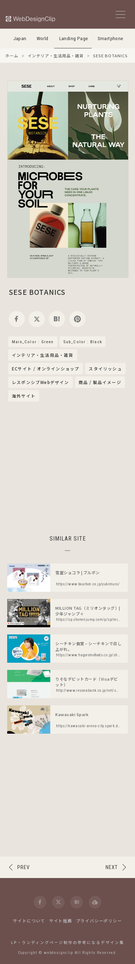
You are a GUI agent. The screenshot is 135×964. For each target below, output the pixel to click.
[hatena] (57, 319)
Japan (20, 38)
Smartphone (111, 38)
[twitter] (37, 319)
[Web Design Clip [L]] (31, 19)
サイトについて (29, 921)
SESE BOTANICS (37, 292)
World (42, 38)
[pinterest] (77, 319)
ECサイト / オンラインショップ (45, 368)
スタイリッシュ (105, 368)
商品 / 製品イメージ (100, 382)
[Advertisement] (67, 467)
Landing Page (73, 38)
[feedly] (95, 902)
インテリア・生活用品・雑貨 (43, 355)
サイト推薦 (60, 921)
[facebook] (17, 319)
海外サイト (24, 396)
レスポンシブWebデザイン (40, 382)
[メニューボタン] (120, 14)
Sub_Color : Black (82, 341)
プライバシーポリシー (99, 921)
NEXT (112, 867)
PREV (23, 867)
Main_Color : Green (33, 341)
